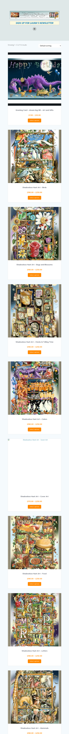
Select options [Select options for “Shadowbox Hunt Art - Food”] (34, 584)
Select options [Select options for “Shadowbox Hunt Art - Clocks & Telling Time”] (34, 352)
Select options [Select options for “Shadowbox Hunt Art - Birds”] (34, 198)
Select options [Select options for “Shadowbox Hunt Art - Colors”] (34, 429)
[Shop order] (49, 46)
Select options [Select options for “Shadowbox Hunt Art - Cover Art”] (34, 507)
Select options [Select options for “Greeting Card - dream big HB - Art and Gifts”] (34, 120)
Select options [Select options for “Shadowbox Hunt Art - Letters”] (34, 661)
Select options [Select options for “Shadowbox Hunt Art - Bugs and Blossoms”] (34, 275)
